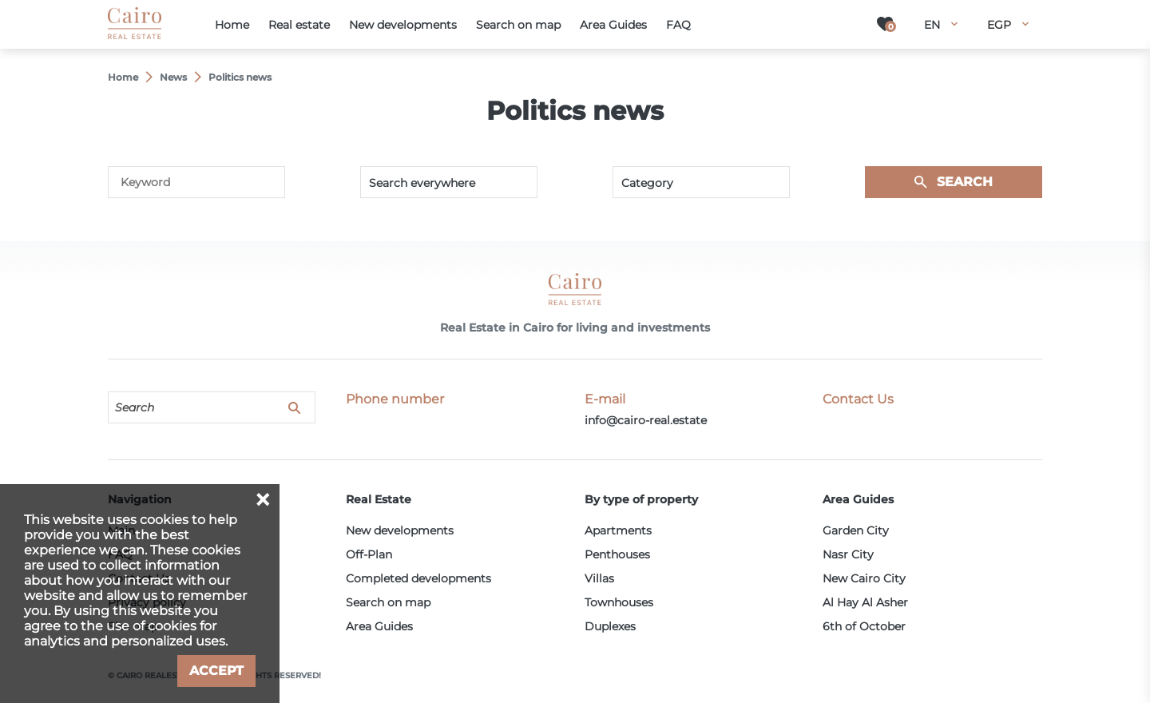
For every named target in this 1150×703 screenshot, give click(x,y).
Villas (599, 578)
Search (965, 181)
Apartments (618, 530)
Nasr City (848, 554)
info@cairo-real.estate (646, 420)
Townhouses (619, 602)
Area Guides (379, 626)
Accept (216, 670)
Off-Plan (369, 554)
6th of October (864, 626)
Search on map (388, 602)
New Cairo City (864, 578)
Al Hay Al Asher (865, 602)
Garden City (856, 530)
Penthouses (617, 554)
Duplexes (610, 626)
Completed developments (418, 578)
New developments (400, 530)
